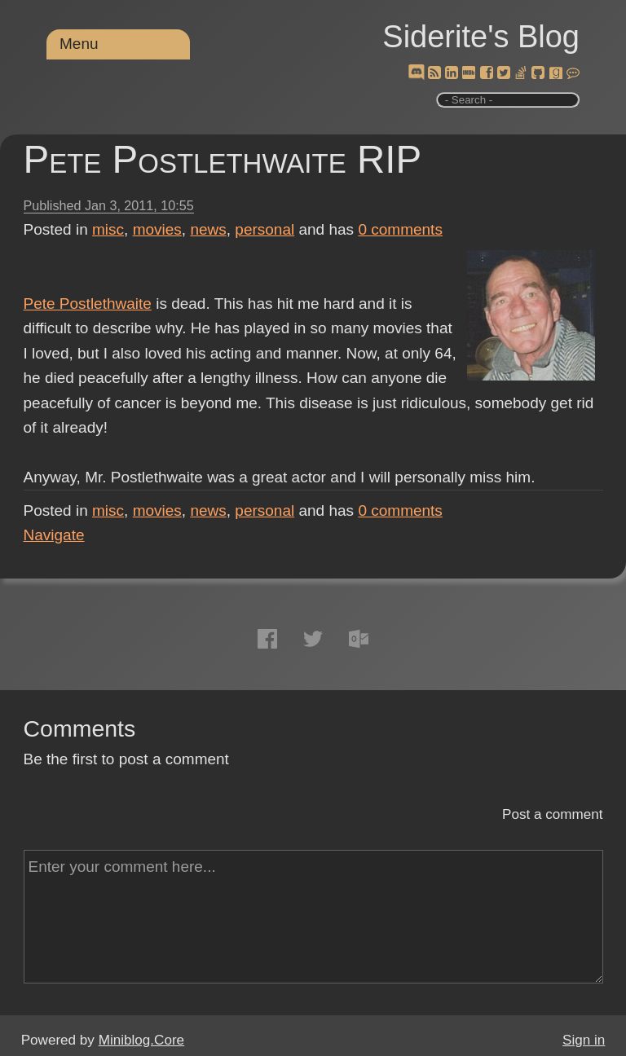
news (208, 229)
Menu (79, 43)
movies (157, 229)
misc (108, 229)
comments (400, 229)
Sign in (583, 1040)
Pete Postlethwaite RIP (223, 159)
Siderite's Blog (481, 37)
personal (264, 229)
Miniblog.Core (141, 1040)
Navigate (54, 534)
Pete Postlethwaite (88, 303)
